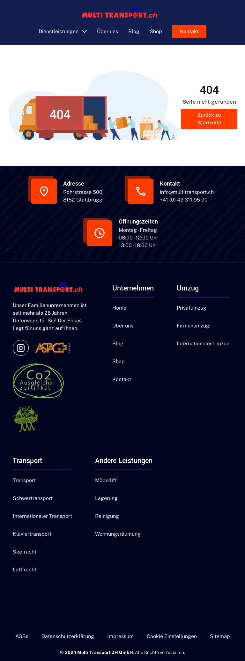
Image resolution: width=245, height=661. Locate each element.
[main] (122, 13)
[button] (63, 31)
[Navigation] (51, 288)
